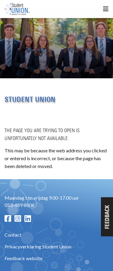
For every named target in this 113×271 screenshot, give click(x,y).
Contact (13, 235)
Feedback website (23, 258)
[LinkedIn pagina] (27, 218)
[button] (107, 216)
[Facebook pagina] (8, 218)
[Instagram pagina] (17, 218)
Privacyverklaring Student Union (38, 246)
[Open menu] (105, 9)
